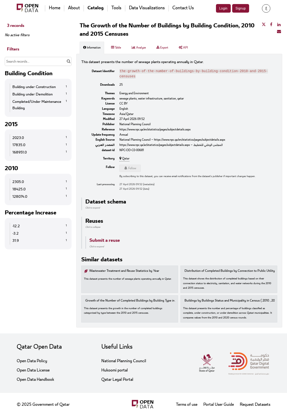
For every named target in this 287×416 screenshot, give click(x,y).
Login (223, 8)
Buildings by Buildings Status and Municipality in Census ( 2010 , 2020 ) (232, 301)
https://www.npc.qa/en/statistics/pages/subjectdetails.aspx (155, 130)
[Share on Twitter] (263, 24)
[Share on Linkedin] (279, 24)
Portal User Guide (218, 404)
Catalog (95, 7)
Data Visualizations (147, 7)
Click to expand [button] (92, 209)
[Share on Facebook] (271, 24)
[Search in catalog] (69, 61)
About (74, 7)
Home (54, 7)
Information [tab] (92, 47)
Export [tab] (162, 47)
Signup (241, 8)
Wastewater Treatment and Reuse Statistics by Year (124, 272)
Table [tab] (116, 47)
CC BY (123, 104)
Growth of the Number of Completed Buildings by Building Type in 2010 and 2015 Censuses (147, 301)
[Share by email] (279, 31)
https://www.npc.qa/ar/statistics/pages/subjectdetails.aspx (154, 146)
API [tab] (183, 47)
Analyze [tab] (139, 47)
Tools (116, 7)
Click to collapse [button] (92, 228)
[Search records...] (38, 61)
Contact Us (183, 7)
